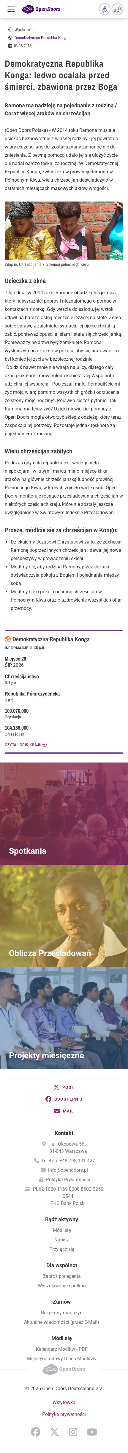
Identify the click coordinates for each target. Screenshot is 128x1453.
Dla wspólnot (61, 1265)
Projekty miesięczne (46, 1055)
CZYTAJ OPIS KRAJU (23, 744)
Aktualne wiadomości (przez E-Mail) (61, 1322)
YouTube (92, 1432)
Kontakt (64, 1133)
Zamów (62, 1302)
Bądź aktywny (61, 1219)
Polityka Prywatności (68, 1179)
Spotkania (27, 851)
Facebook (35, 1432)
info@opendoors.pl (68, 1170)
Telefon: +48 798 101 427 (68, 1160)
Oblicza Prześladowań (50, 953)
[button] (64, 1087)
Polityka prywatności (64, 1414)
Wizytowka (64, 1402)
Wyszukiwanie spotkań (62, 1286)
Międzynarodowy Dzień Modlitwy (62, 1358)
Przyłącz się (61, 1249)
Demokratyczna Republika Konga (42, 37)
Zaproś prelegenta (62, 1276)
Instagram (73, 1432)
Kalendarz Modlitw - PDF (62, 1349)
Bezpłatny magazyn (62, 1312)
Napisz (61, 1240)
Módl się (62, 1230)
